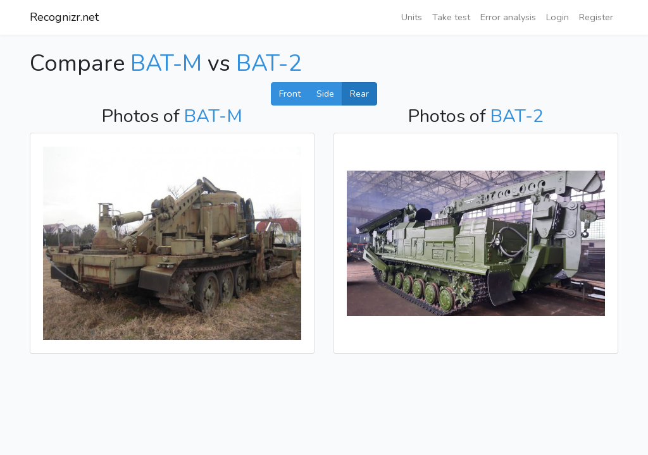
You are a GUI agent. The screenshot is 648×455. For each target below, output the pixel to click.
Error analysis (508, 17)
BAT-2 (269, 63)
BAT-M (166, 63)
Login (557, 17)
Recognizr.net (64, 17)
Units (411, 17)
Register (596, 17)
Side (325, 93)
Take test (451, 17)
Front (290, 93)
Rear (359, 93)
